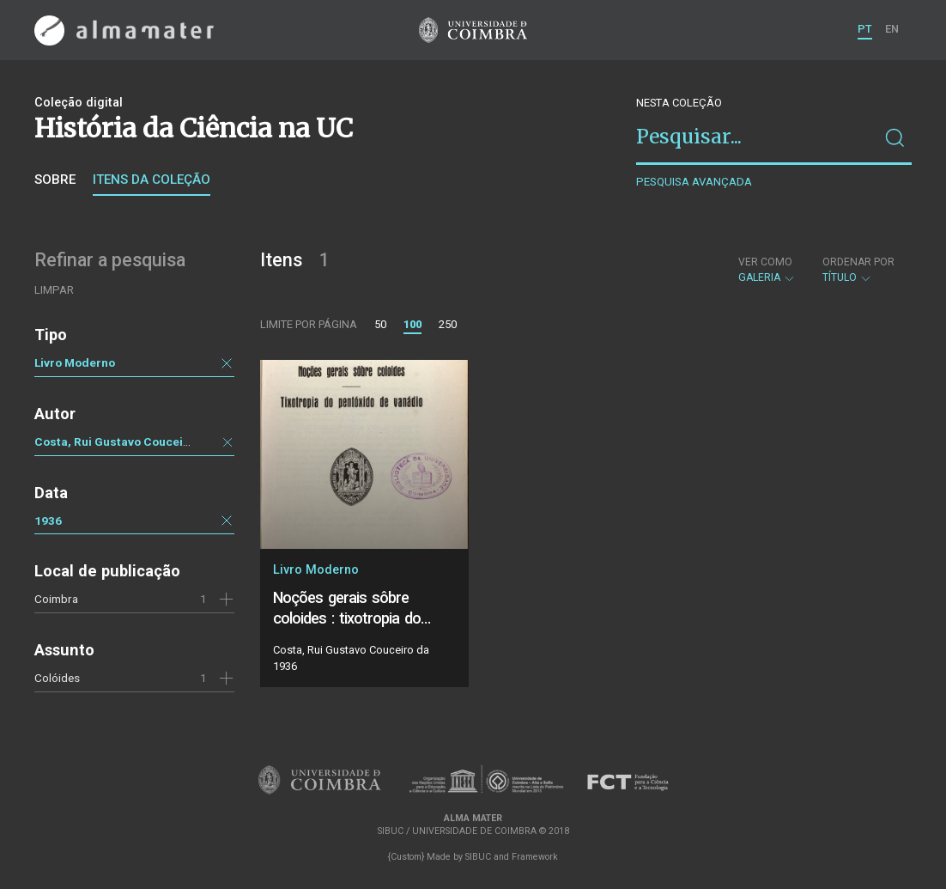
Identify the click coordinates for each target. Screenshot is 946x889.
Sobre (55, 179)
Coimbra (56, 599)
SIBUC (478, 856)
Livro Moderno (74, 362)
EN (892, 28)
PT (865, 28)
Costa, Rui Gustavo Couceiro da (123, 441)
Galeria (767, 269)
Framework (535, 856)
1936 (48, 520)
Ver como (765, 262)
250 (448, 324)
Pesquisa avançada (694, 181)
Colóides (57, 678)
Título (858, 269)
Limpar (54, 289)
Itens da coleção (151, 179)
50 (380, 324)
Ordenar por (858, 262)
